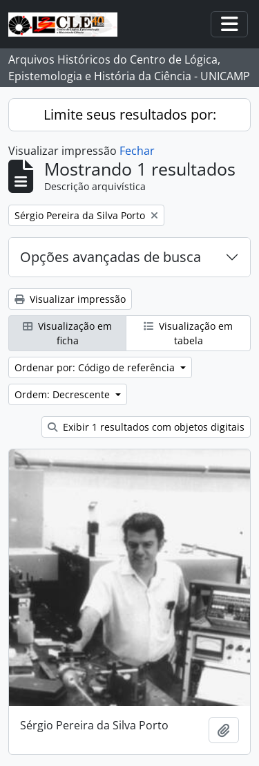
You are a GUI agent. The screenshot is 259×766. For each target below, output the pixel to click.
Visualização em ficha (67, 333)
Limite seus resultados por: (130, 114)
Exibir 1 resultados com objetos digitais (146, 426)
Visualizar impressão (70, 299)
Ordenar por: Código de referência (96, 367)
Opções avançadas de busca (110, 256)
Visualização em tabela (188, 333)
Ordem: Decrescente (64, 394)
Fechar (137, 150)
